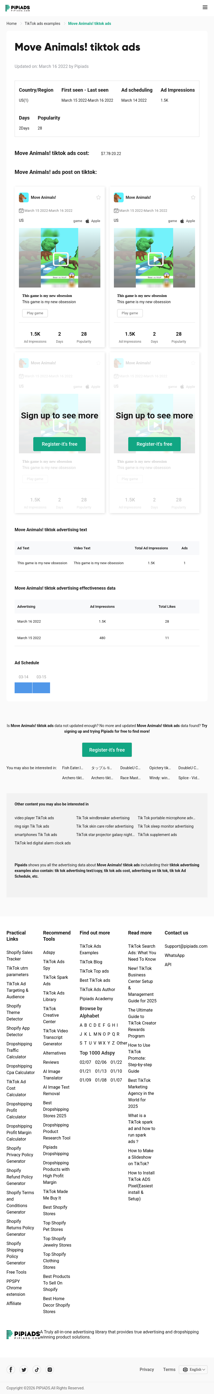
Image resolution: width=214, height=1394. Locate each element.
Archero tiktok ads (76, 778)
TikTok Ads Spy (53, 965)
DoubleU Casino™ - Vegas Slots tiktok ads (193, 768)
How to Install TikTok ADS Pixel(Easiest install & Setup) (141, 1185)
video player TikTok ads (34, 818)
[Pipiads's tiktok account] (36, 1369)
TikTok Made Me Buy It (55, 1195)
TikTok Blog (91, 961)
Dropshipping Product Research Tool (56, 1131)
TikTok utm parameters (17, 971)
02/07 (84, 1062)
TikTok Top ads (94, 971)
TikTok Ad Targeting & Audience (17, 990)
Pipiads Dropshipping (56, 1150)
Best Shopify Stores (55, 1210)
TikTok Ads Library (53, 996)
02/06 (99, 1062)
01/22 (115, 1062)
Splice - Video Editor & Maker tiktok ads (193, 778)
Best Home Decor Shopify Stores (56, 1305)
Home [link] (12, 23)
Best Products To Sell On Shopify (56, 1283)
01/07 (115, 1080)
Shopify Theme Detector (14, 1012)
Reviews (51, 1062)
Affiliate (13, 1303)
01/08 (99, 1080)
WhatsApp (175, 955)
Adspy (49, 952)
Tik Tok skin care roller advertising (105, 826)
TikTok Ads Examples (90, 949)
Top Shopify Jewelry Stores (57, 1242)
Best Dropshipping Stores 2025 (56, 1109)
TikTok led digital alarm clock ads (43, 843)
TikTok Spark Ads (55, 980)
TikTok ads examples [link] (43, 23)
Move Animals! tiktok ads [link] (89, 23)
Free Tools (16, 1272)
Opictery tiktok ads (163, 768)
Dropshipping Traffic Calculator (19, 1050)
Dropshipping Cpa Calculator (20, 1069)
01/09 (84, 1080)
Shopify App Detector (18, 1031)
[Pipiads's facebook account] (10, 1369)
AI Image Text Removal (56, 1090)
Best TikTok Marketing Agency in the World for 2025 (141, 1093)
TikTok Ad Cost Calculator (16, 1088)
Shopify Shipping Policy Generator (15, 1253)
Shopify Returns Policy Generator (20, 1228)
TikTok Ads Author (97, 989)
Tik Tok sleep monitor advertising (165, 826)
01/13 (99, 1071)
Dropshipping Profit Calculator (19, 1110)
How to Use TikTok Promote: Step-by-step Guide (140, 1058)
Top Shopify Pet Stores (54, 1226)
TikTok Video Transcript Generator (55, 1037)
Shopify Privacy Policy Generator (19, 1155)
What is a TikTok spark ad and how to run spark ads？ (141, 1128)
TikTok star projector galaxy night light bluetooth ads (107, 835)
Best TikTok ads (95, 980)
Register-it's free (59, 444)
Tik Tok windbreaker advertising (103, 818)
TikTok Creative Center (51, 1015)
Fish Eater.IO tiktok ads (76, 768)
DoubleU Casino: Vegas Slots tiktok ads (134, 768)
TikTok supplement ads (157, 835)
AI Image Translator (52, 1075)
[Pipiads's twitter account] (23, 1369)
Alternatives (54, 1053)
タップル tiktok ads (105, 768)
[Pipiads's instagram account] (49, 1369)
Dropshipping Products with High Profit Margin (56, 1172)
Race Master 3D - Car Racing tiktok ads (134, 778)
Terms (169, 1369)
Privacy (147, 1369)
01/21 (84, 1071)
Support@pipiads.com (186, 946)
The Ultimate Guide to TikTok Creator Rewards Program (142, 1023)
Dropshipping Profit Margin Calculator (19, 1133)
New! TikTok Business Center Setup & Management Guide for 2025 (142, 984)
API (168, 964)
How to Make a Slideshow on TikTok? (140, 1157)
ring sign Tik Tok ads (32, 826)
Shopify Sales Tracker (19, 956)
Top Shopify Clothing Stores (54, 1261)
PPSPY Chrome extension (15, 1288)
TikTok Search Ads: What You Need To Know (142, 953)
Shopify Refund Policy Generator (19, 1177)
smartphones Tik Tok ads (36, 835)
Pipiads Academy (96, 998)
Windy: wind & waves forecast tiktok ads (163, 778)
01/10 (115, 1071)
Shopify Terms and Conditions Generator (20, 1202)
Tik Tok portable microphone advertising (168, 818)
